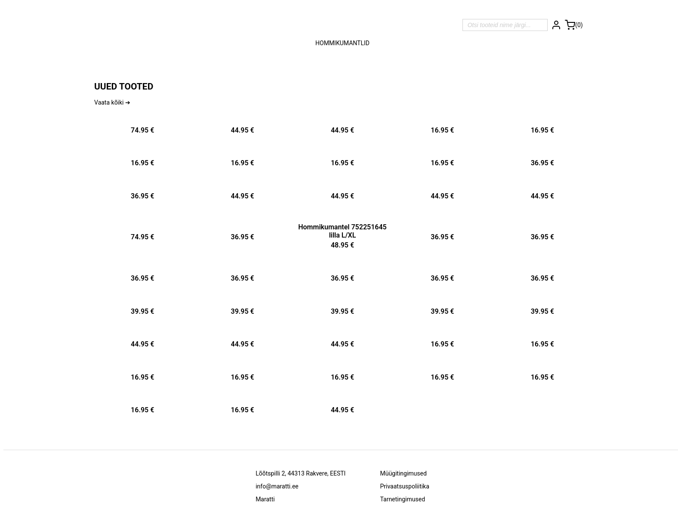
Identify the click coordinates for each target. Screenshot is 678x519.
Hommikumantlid (342, 43)
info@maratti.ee (277, 486)
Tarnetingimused (402, 499)
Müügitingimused (403, 473)
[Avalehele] (342, 25)
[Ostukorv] (574, 25)
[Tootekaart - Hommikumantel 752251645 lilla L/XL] (342, 235)
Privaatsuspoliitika (404, 486)
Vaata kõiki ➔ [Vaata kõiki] (112, 102)
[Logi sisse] (556, 25)
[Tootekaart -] (142, 128)
